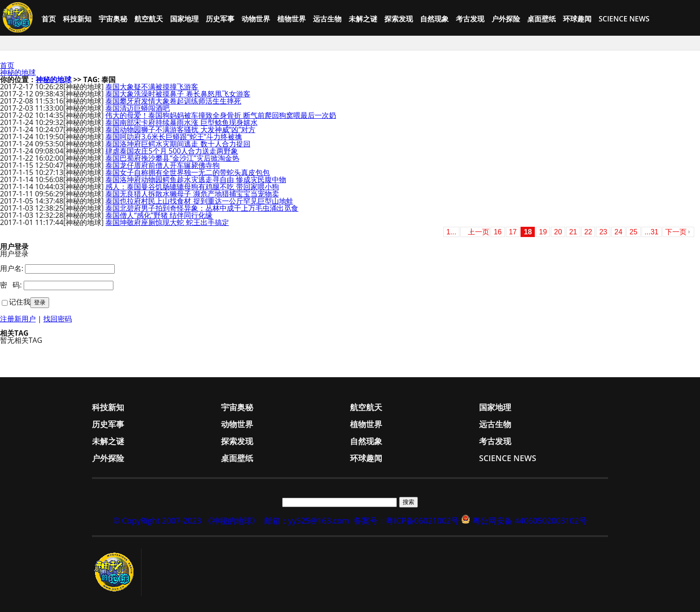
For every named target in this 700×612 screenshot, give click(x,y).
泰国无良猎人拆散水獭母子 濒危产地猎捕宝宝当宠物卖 (192, 194)
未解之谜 (363, 19)
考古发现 (470, 19)
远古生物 (327, 19)
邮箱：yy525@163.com (307, 520)
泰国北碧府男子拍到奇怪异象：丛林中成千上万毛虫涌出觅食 (201, 208)
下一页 (676, 232)
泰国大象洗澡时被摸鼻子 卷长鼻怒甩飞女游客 (177, 94)
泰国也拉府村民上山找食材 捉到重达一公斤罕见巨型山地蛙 (199, 201)
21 (573, 232)
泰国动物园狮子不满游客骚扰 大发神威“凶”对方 (180, 129)
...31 (651, 232)
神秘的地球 (18, 72)
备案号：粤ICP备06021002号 (406, 520)
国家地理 (184, 19)
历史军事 (220, 19)
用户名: (11, 268)
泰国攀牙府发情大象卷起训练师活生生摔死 (173, 101)
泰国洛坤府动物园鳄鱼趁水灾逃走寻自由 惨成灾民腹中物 (195, 179)
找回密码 (57, 319)
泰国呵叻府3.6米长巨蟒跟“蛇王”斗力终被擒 (173, 137)
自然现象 (434, 19)
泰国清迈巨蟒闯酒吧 (137, 108)
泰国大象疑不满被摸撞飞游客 (151, 87)
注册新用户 (18, 319)
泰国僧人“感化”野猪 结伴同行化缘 (158, 215)
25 (633, 232)
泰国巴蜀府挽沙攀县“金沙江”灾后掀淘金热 (172, 158)
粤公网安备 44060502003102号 (529, 520)
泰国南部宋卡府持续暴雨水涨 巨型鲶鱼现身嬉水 (181, 122)
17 (513, 232)
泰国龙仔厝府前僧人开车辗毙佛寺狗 (162, 165)
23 (603, 232)
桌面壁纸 (541, 19)
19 (543, 232)
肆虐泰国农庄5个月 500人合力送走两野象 (171, 151)
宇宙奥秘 (113, 19)
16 (498, 232)
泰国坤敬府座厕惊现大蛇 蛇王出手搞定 (167, 222)
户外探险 (506, 19)
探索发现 (398, 19)
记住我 (19, 302)
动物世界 (256, 19)
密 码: (11, 285)
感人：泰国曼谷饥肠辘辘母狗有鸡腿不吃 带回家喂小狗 (192, 187)
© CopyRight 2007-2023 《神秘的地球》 (186, 520)
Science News (624, 19)
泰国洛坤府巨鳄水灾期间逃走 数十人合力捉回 (177, 144)
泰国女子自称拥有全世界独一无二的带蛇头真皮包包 (187, 172)
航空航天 (148, 19)
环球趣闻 (577, 19)
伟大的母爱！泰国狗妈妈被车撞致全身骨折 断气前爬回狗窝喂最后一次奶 (220, 115)
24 (618, 232)
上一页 (478, 232)
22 (588, 232)
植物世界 (291, 19)
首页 (49, 19)
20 (558, 232)
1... (451, 232)
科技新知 (77, 19)
